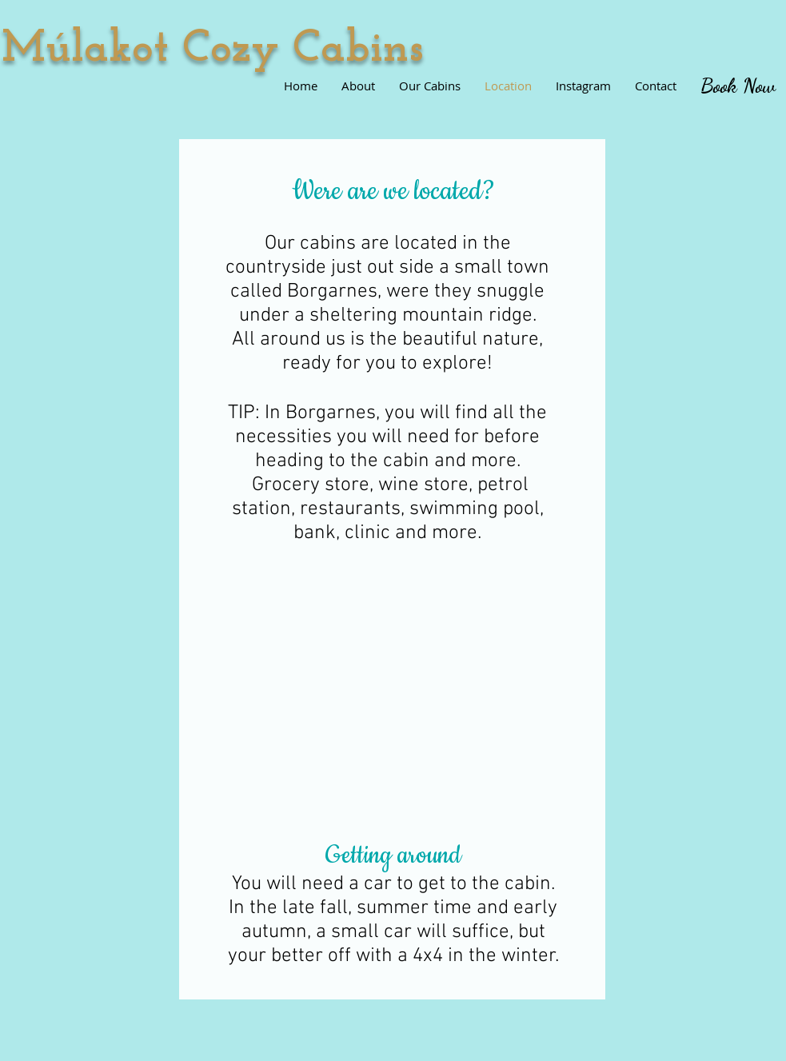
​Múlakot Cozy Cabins (213, 49)
